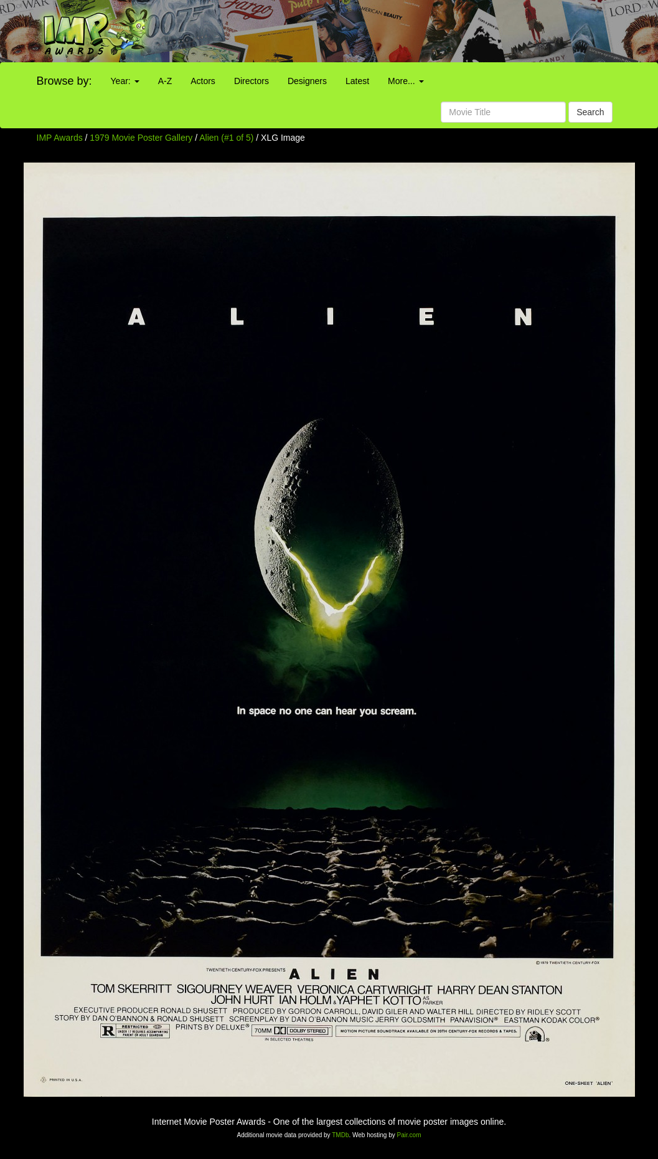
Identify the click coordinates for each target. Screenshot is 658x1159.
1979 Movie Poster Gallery (141, 138)
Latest (357, 81)
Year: (125, 81)
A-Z (165, 81)
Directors (251, 81)
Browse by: (64, 81)
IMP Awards (60, 138)
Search (590, 112)
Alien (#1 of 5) (226, 138)
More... (405, 81)
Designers (307, 81)
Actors (202, 81)
